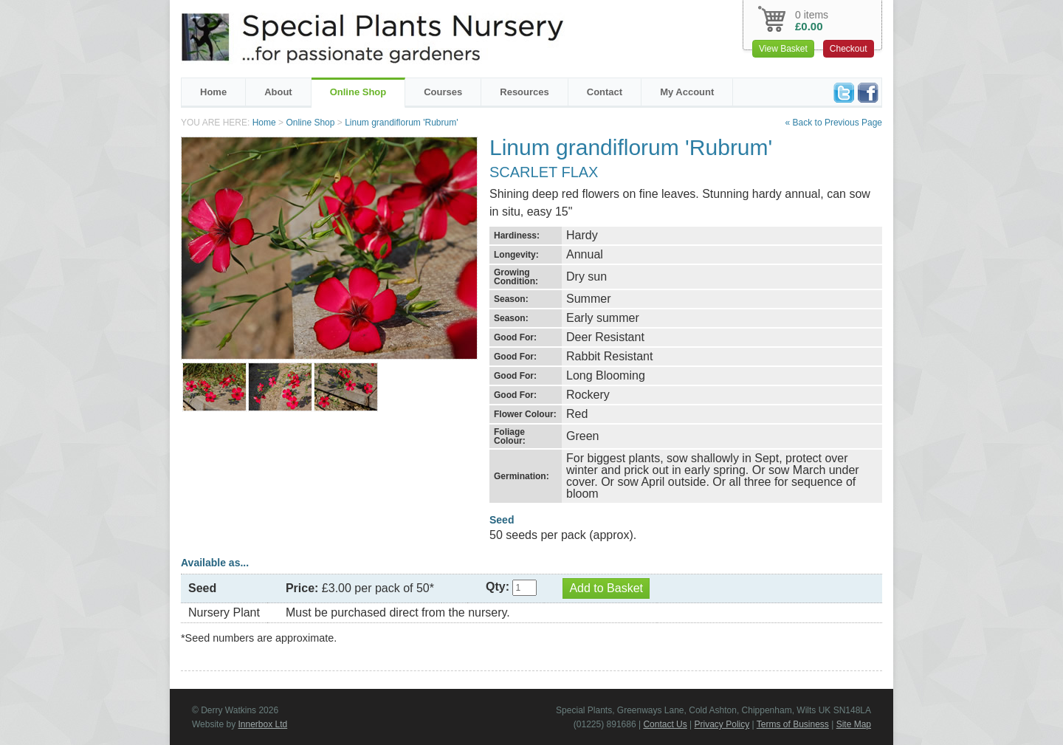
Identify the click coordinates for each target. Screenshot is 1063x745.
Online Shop (358, 91)
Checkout (848, 49)
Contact (604, 91)
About (278, 91)
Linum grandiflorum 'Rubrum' (401, 122)
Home (213, 91)
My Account (687, 91)
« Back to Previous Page (833, 122)
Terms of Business (793, 724)
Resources (524, 91)
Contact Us (665, 724)
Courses (443, 91)
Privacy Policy (722, 724)
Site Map (853, 724)
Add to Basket (606, 588)
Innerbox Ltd (262, 724)
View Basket (783, 49)
